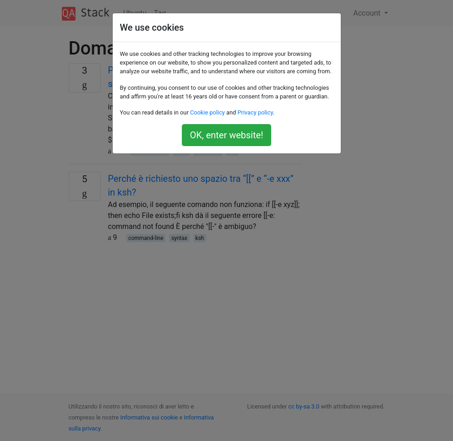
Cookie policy (207, 112)
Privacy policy (255, 112)
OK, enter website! (226, 135)
